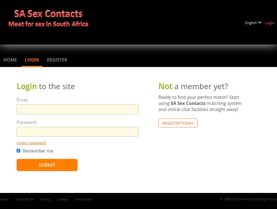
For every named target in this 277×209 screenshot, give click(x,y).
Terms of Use (24, 199)
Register (57, 60)
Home (10, 60)
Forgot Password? (31, 142)
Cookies (62, 199)
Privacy (46, 199)
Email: (23, 100)
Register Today (178, 123)
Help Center (83, 199)
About (4, 199)
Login (269, 22)
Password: (27, 122)
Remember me (35, 151)
